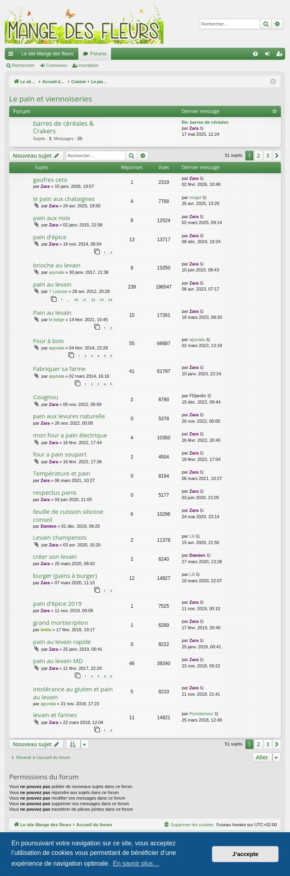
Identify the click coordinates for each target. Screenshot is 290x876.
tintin (46, 629)
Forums (98, 54)
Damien (48, 526)
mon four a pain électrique (70, 435)
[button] (277, 155)
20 (76, 299)
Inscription (89, 65)
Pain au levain (52, 312)
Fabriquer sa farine (59, 369)
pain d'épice (49, 237)
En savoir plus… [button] (136, 863)
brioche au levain (56, 265)
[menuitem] (255, 54)
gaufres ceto (50, 179)
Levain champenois (59, 537)
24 (110, 299)
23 (101, 299)
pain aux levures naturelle (69, 416)
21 (85, 299)
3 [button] (267, 155)
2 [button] (258, 155)
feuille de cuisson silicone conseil (68, 515)
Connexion (56, 65)
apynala (56, 272)
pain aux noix (51, 218)
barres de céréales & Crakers (63, 127)
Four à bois (48, 341)
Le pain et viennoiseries (50, 99)
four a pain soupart (59, 454)
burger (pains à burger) (65, 575)
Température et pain (61, 473)
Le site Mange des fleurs (47, 54)
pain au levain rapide (62, 642)
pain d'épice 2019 (57, 603)
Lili (192, 536)
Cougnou (45, 397)
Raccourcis (12, 55)
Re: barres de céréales (205, 122)
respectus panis (55, 492)
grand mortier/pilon (60, 622)
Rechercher (23, 65)
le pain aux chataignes (64, 199)
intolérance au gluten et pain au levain (73, 692)
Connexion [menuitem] (269, 55)
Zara (194, 128)
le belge (56, 319)
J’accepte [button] (245, 854)
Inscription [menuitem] (281, 55)
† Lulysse (58, 291)
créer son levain (55, 556)
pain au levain (52, 284)
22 (93, 299)
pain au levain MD (58, 661)
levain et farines (55, 715)
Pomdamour (201, 713)
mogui (195, 197)
